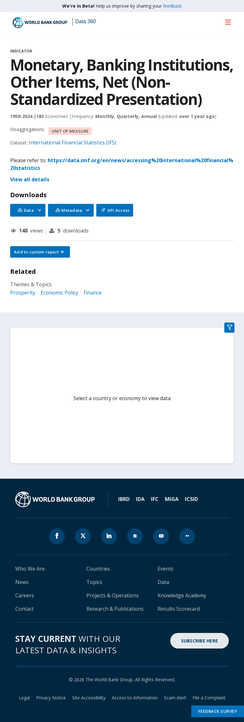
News (22, 582)
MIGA (172, 499)
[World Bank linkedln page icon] (109, 536)
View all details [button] (29, 179)
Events (165, 568)
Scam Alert (175, 698)
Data (163, 582)
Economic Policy (59, 292)
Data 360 (85, 21)
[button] (40, 252)
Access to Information (135, 698)
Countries (98, 568)
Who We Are (30, 568)
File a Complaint (209, 698)
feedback (172, 6)
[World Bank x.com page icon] (83, 536)
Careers (24, 595)
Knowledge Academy (182, 595)
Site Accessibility (88, 698)
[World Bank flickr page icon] (187, 536)
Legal (24, 698)
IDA (140, 499)
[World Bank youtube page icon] (161, 536)
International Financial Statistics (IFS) (72, 142)
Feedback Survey (217, 711)
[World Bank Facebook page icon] (57, 536)
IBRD (124, 499)
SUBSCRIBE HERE (199, 641)
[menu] (228, 22)
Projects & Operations (112, 595)
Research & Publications (115, 608)
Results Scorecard (179, 608)
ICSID (191, 499)
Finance (93, 292)
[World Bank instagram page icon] (135, 536)
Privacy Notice (51, 698)
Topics (94, 582)
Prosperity (22, 292)
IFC (155, 499)
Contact (24, 608)
